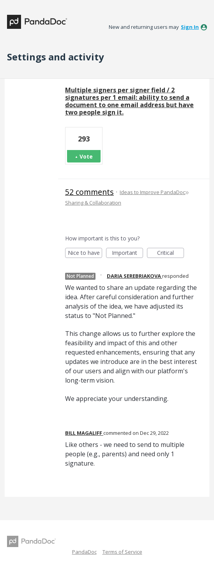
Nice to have (85, 253)
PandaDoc (84, 551)
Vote (86, 156)
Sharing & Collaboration (93, 202)
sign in (190, 26)
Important (127, 253)
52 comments (89, 192)
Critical (170, 253)
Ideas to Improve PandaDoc (152, 192)
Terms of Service (122, 551)
